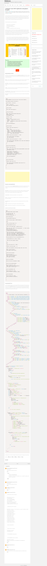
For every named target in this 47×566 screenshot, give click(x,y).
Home (17, 463)
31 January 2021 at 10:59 (12, 549)
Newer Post (6, 463)
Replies (8, 473)
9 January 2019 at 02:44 (14, 468)
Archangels (8, 487)
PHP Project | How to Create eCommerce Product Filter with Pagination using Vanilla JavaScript (36, 52)
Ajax (12, 11)
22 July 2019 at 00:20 (12, 487)
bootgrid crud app (23, 11)
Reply (7, 471)
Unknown (8, 492)
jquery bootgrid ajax (23, 12)
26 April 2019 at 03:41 (14, 474)
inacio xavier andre (9, 468)
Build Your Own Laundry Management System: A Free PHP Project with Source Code (36, 72)
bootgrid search (27, 11)
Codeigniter (14, 12)
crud (16, 12)
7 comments (10, 13)
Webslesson (7, 1)
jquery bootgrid (18, 12)
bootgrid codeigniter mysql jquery (17, 11)
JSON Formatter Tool (34, 38)
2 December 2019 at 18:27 (12, 492)
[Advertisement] (17, 177)
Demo (17, 70)
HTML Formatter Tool (34, 42)
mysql (26, 12)
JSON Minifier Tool (34, 36)
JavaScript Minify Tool (34, 40)
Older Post (29, 463)
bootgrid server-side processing (9, 12)
